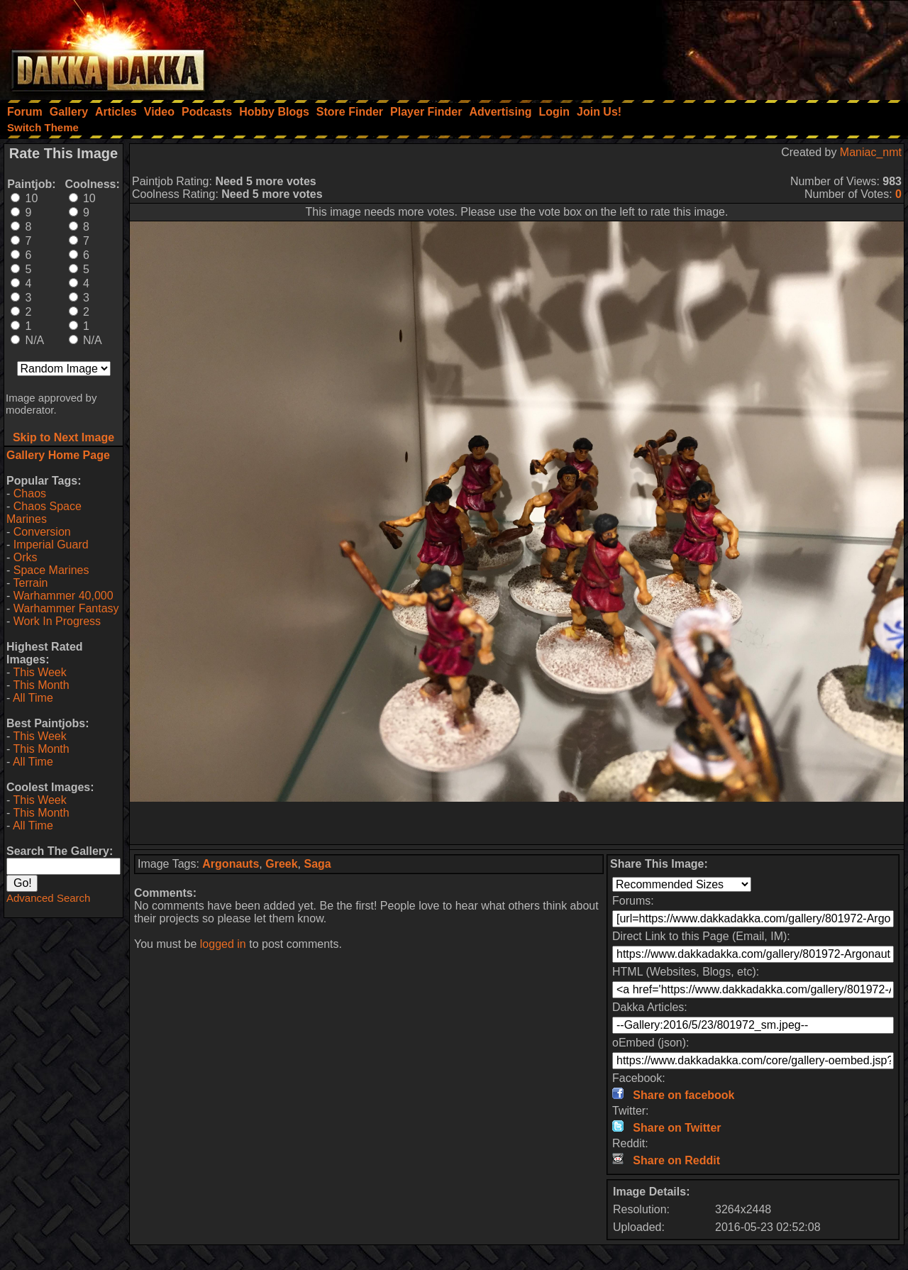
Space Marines (51, 570)
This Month (41, 685)
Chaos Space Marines (44, 512)
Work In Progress (57, 621)
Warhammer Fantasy (66, 608)
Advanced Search (48, 898)
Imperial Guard (51, 545)
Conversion (42, 532)
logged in (223, 944)
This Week (39, 672)
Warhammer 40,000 (63, 596)
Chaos (29, 493)
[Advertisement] (717, 46)
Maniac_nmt (871, 152)
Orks (25, 557)
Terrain (30, 583)
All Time (33, 698)
